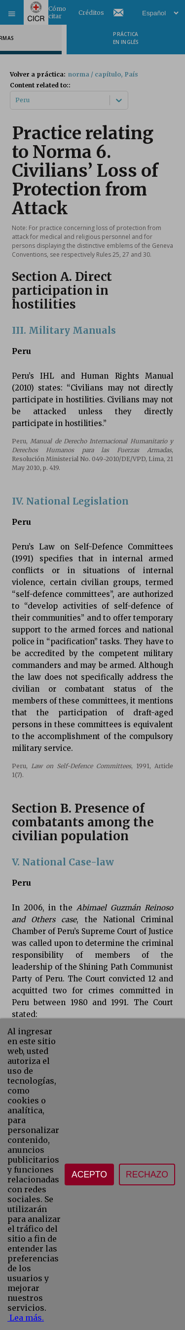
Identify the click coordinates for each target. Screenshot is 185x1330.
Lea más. (25, 1318)
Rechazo (147, 1174)
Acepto (89, 1174)
